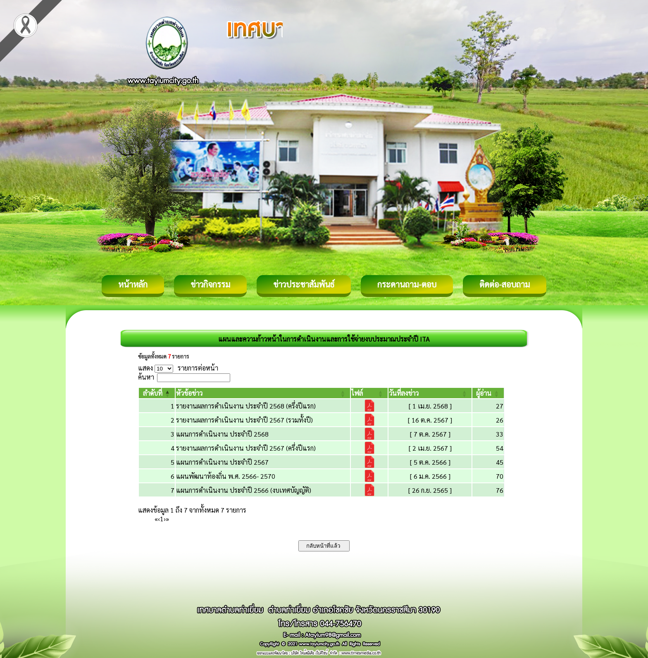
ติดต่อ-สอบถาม (504, 284)
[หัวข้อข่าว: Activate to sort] (263, 393)
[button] (152, 393)
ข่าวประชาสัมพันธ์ (303, 284)
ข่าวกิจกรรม (210, 284)
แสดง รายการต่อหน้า (178, 367)
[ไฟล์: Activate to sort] (369, 393)
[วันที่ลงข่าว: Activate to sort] (430, 393)
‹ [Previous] (159, 518)
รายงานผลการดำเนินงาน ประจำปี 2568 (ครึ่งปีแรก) (246, 405)
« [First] (156, 518)
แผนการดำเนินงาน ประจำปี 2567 (222, 462)
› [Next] (165, 518)
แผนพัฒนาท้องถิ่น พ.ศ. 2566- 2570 (225, 476)
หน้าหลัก (133, 284)
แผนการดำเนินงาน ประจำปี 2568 (222, 434)
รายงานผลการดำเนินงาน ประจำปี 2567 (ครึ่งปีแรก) (246, 448)
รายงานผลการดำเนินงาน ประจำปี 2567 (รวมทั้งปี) (244, 420)
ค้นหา (146, 377)
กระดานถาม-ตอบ (406, 284)
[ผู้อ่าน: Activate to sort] (488, 393)
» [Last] (167, 518)
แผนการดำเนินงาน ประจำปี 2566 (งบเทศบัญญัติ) (243, 490)
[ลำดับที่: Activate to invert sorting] (157, 393)
